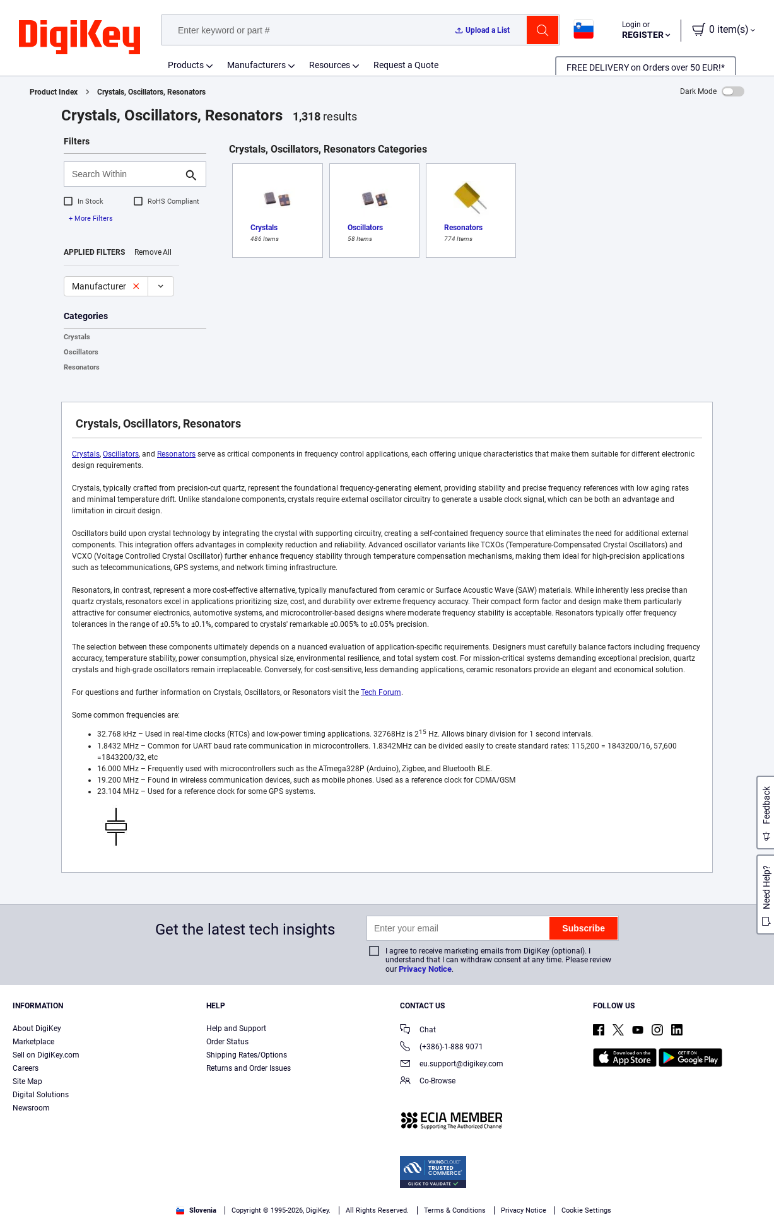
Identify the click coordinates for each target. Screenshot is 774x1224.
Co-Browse (427, 1082)
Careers (25, 1068)
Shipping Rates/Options (246, 1055)
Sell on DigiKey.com (46, 1055)
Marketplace (33, 1041)
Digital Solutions (41, 1094)
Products (186, 65)
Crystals (77, 337)
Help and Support (236, 1028)
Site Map (27, 1081)
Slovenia (196, 1210)
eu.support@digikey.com (451, 1065)
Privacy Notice (425, 969)
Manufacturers (256, 65)
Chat (418, 1031)
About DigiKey (37, 1028)
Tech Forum (381, 692)
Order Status (227, 1041)
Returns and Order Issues (248, 1068)
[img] (79, 37)
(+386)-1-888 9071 (441, 1048)
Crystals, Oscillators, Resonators (151, 92)
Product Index (54, 92)
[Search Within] (125, 174)
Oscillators (81, 352)
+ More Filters (91, 218)
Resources (329, 65)
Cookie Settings (586, 1210)
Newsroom (31, 1108)
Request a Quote (405, 65)
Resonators (82, 367)
